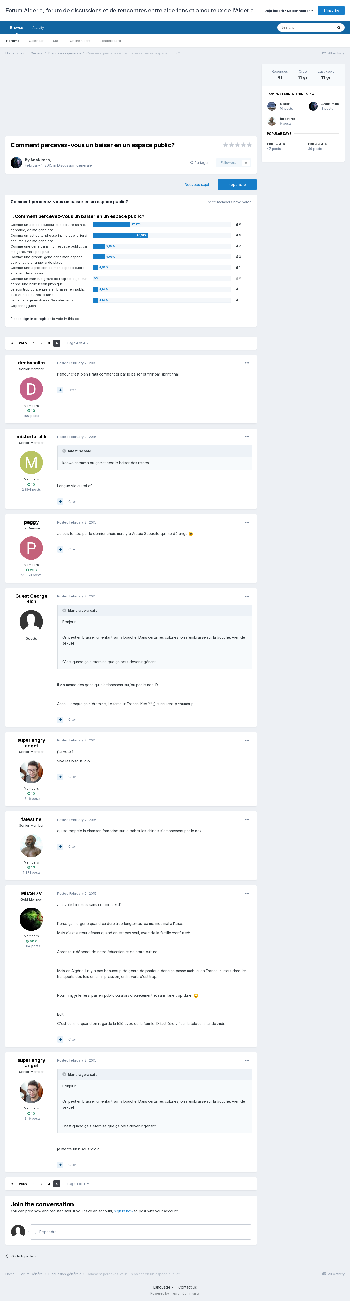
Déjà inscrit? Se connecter (288, 11)
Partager (199, 162)
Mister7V (31, 893)
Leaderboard (110, 41)
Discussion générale (74, 165)
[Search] (305, 27)
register (45, 318)
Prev (23, 343)
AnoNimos (40, 160)
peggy (31, 522)
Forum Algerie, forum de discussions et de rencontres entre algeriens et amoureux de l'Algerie (129, 10)
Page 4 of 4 (78, 343)
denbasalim (31, 362)
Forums (12, 41)
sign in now (123, 1211)
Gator (285, 104)
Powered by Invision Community (175, 1293)
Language (163, 1287)
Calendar (36, 41)
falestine (31, 819)
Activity (38, 27)
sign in (28, 318)
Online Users (80, 41)
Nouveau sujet (197, 184)
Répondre (237, 184)
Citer (72, 390)
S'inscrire (331, 10)
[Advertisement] (99, 100)
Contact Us (187, 1287)
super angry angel (31, 742)
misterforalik (31, 436)
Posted (76, 363)
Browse (16, 29)
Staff (57, 41)
